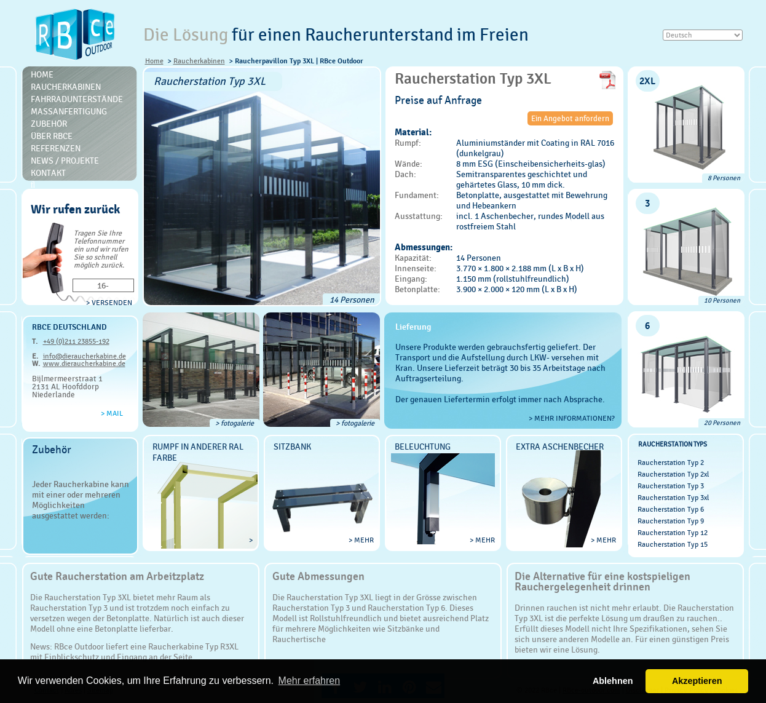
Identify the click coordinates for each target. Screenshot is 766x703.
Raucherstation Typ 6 (671, 509)
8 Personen (724, 178)
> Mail (112, 413)
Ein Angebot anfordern (570, 118)
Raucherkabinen (199, 61)
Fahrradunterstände (77, 99)
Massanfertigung (69, 111)
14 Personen (352, 299)
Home (154, 61)
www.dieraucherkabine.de (84, 363)
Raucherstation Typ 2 (671, 462)
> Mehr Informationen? (572, 418)
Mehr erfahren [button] (309, 680)
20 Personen (722, 423)
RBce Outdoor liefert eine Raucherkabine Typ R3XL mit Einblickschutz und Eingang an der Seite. (134, 651)
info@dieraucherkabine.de (84, 356)
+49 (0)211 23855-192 (76, 341)
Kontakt (48, 173)
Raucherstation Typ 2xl (673, 474)
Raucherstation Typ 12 (673, 532)
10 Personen (722, 300)
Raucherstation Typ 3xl (673, 497)
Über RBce (52, 136)
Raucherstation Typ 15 (673, 544)
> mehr (361, 540)
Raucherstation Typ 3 (671, 486)
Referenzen (56, 148)
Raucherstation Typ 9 (671, 521)
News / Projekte (65, 160)
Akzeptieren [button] (697, 681)
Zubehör (49, 124)
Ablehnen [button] (613, 681)
